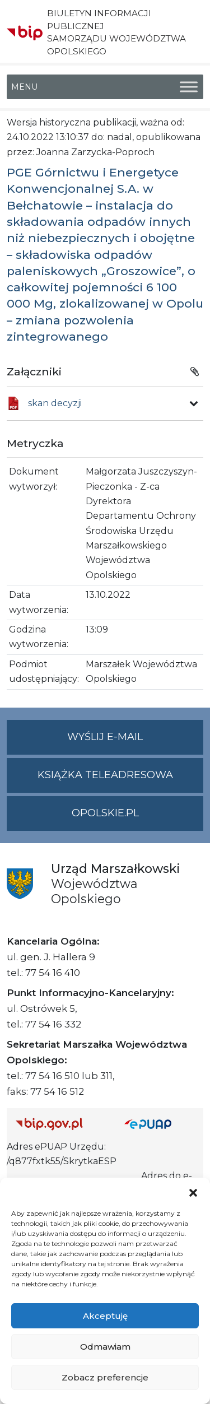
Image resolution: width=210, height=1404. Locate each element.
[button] (193, 1191)
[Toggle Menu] (189, 86)
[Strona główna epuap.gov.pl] (159, 1123)
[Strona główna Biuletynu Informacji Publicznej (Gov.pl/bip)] (61, 1123)
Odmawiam (105, 1346)
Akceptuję (105, 1315)
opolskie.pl (105, 813)
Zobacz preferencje (105, 1377)
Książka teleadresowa (105, 775)
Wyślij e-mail (135, 741)
